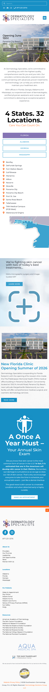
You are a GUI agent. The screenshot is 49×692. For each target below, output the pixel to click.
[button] (44, 18)
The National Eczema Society (12, 628)
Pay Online (6, 594)
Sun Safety (6, 605)
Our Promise (7, 553)
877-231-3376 (7, 539)
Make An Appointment (10, 592)
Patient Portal (7, 597)
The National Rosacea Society (12, 630)
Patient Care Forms (9, 601)
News (4, 559)
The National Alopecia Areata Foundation (17, 626)
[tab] (24, 135)
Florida (4, 576)
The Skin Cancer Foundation (12, 621)
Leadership (6, 555)
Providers (5, 551)
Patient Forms (7, 599)
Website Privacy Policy (12, 682)
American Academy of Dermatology (15, 619)
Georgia (5, 578)
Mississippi (6, 580)
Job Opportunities (8, 557)
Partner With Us (8, 562)
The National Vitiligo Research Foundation (17, 632)
